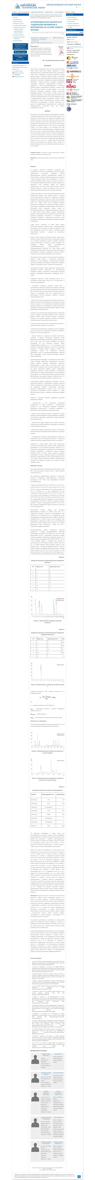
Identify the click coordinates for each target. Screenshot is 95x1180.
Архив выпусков (72, 17)
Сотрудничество (17, 19)
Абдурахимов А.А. (44, 37)
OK (79, 1176)
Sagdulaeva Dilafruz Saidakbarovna (58, 1142)
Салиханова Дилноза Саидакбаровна (46, 1118)
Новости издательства (73, 23)
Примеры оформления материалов (19, 37)
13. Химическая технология (45, 42)
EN (79, 7)
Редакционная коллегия (37, 12)
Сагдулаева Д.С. (35, 40)
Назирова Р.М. (35, 39)
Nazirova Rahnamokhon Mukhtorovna (58, 1093)
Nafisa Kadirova (58, 1054)
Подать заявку (20, 52)
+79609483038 (16, 74)
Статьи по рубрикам (73, 19)
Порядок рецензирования (20, 25)
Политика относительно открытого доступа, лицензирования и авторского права (19, 30)
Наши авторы (71, 21)
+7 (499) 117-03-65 (17, 71)
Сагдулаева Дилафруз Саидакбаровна (46, 1142)
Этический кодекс (59, 12)
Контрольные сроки (18, 23)
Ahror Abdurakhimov (58, 1072)
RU (76, 7)
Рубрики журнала (18, 21)
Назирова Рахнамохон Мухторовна (46, 1093)
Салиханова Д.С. (43, 39)
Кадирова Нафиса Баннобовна (46, 1054)
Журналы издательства (23, 12)
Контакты (67, 12)
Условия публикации (19, 34)
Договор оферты (18, 40)
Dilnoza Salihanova (58, 1117)
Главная (14, 12)
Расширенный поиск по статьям (74, 26)
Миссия (16, 17)
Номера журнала (49, 12)
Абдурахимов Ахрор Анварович (46, 1073)
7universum (18, 72)
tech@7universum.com (18, 76)
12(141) (34, 42)
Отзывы (73, 12)
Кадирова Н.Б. (36, 37)
